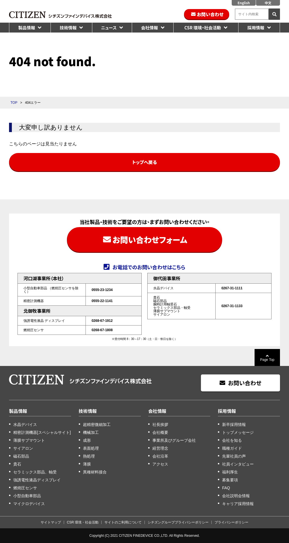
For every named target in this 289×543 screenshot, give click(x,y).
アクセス (160, 464)
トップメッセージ (238, 432)
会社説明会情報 (236, 496)
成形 (87, 440)
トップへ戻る (144, 162)
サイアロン (23, 448)
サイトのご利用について (123, 522)
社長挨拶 (160, 424)
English (244, 2)
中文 (267, 2)
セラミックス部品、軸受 (35, 472)
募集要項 (230, 480)
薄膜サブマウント (29, 440)
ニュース (109, 28)
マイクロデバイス (29, 503)
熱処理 (89, 456)
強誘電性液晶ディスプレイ (37, 480)
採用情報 (255, 28)
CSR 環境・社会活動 (202, 28)
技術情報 (68, 28)
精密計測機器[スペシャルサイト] (42, 432)
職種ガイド (232, 448)
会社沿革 (160, 456)
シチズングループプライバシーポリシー (178, 522)
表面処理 (91, 448)
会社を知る (232, 440)
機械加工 (91, 432)
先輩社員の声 (234, 456)
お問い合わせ (210, 14)
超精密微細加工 (97, 424)
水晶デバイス (25, 424)
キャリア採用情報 (238, 503)
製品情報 (26, 28)
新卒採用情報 (234, 424)
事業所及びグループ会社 (174, 440)
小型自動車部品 (27, 496)
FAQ (226, 488)
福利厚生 (230, 472)
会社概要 (160, 432)
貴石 (17, 464)
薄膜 (87, 464)
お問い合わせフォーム (149, 239)
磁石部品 (21, 456)
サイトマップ (51, 522)
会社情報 (149, 28)
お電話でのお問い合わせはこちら (148, 266)
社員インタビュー (238, 464)
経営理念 (160, 448)
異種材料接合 (95, 472)
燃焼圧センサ (25, 488)
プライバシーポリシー (231, 522)
